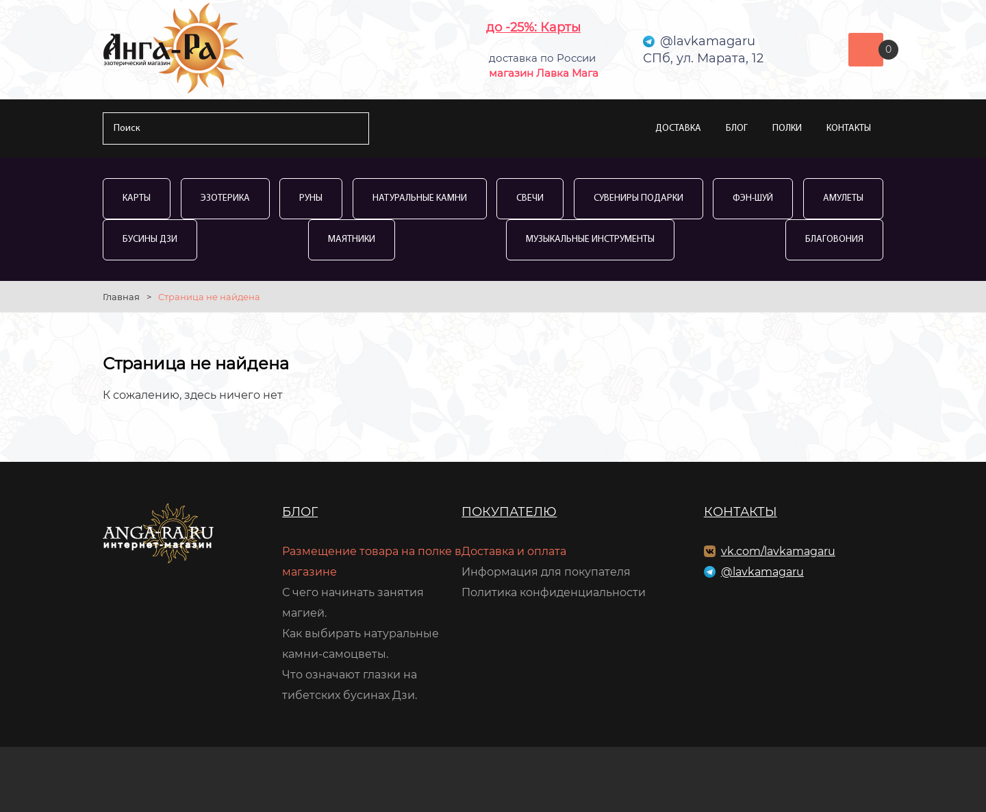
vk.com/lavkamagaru (778, 551)
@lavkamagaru (762, 571)
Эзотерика (225, 198)
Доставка (678, 128)
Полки (787, 128)
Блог (737, 128)
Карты (137, 198)
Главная (121, 296)
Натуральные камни (419, 198)
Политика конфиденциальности (554, 592)
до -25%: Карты (533, 27)
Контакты (848, 128)
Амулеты (843, 198)
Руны (311, 198)
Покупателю (509, 511)
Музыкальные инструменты (590, 239)
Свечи (530, 198)
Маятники (351, 239)
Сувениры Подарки (638, 198)
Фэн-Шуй (753, 198)
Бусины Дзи (150, 239)
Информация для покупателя (546, 571)
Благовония (834, 239)
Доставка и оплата (514, 551)
